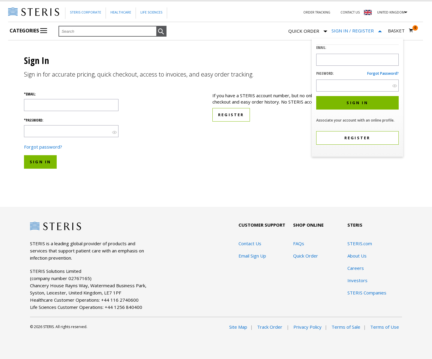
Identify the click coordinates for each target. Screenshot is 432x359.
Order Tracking (316, 12)
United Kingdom (391, 12)
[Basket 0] (400, 31)
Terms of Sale (346, 327)
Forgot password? (383, 73)
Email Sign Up (252, 256)
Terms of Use (384, 327)
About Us (357, 256)
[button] (161, 31)
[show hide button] (394, 85)
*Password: (33, 120)
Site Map (238, 327)
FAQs (298, 243)
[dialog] (357, 98)
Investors (357, 280)
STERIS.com (359, 243)
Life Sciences (151, 12)
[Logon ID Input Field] (357, 60)
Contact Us (350, 12)
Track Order (270, 327)
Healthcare (120, 12)
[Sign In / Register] (357, 31)
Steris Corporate (85, 12)
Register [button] (231, 114)
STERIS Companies (366, 293)
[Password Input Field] (357, 86)
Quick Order (307, 31)
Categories (28, 30)
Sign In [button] (40, 161)
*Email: (30, 94)
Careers (355, 268)
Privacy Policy (307, 327)
